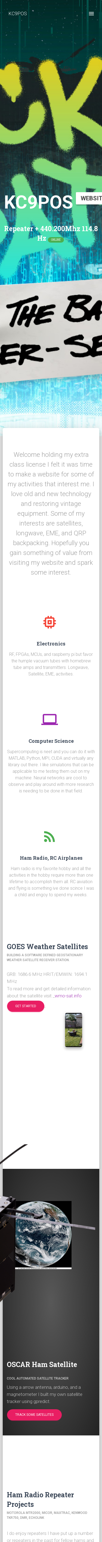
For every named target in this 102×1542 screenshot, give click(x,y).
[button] (25, 1006)
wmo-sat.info (68, 995)
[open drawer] (91, 13)
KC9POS (17, 13)
